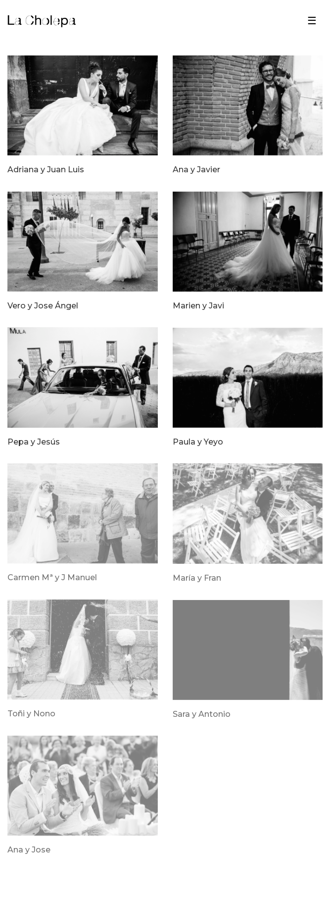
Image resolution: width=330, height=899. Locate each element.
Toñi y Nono (31, 713)
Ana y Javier (196, 169)
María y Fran (197, 578)
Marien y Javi (198, 305)
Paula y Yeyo (198, 442)
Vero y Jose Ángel (42, 305)
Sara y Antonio (202, 714)
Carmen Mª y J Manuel (52, 577)
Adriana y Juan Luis (45, 169)
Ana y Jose (28, 850)
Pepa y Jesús (33, 442)
